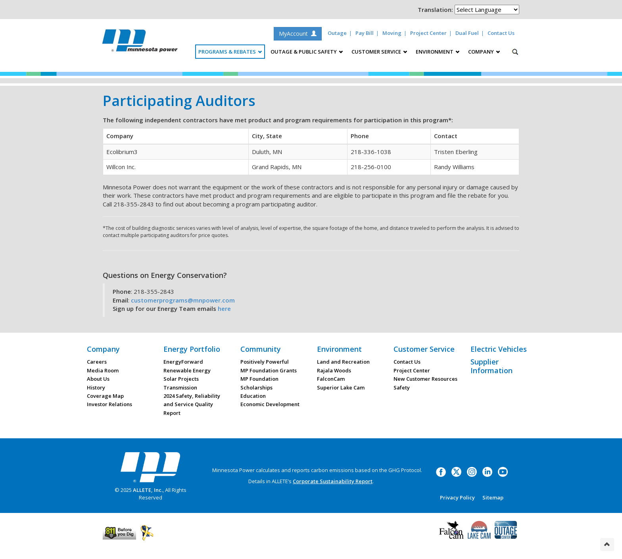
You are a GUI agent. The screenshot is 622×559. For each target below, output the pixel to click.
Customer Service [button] (379, 51)
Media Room (103, 370)
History (96, 387)
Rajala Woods (334, 370)
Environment (339, 349)
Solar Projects (181, 378)
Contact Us (501, 33)
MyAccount (298, 33)
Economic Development (269, 404)
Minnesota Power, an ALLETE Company (140, 43)
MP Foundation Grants (268, 370)
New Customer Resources (425, 378)
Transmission (180, 387)
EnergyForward (183, 361)
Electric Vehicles (498, 349)
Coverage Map (105, 395)
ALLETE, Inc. (148, 489)
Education (253, 395)
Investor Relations (109, 404)
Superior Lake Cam (341, 387)
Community (260, 349)
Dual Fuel (467, 33)
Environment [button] (437, 51)
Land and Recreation (343, 361)
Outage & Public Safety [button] (307, 51)
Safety (402, 387)
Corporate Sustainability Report (332, 481)
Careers (97, 361)
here (224, 308)
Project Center (428, 33)
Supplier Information (491, 366)
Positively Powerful (264, 361)
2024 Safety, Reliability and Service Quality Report (191, 404)
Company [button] (484, 51)
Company (103, 349)
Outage (337, 33)
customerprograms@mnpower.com (183, 300)
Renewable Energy (187, 370)
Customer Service (424, 349)
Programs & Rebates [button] (230, 51)
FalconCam (331, 378)
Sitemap (492, 497)
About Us (98, 378)
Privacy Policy (457, 497)
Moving (391, 33)
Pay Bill (364, 33)
